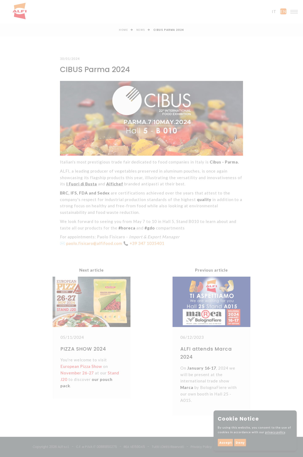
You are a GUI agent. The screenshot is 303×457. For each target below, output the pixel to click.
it (274, 11)
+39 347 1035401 (147, 243)
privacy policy (275, 432)
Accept (225, 443)
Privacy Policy (201, 447)
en (283, 11)
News (140, 30)
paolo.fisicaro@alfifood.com (94, 243)
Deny (240, 443)
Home (123, 30)
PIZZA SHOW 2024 (83, 349)
